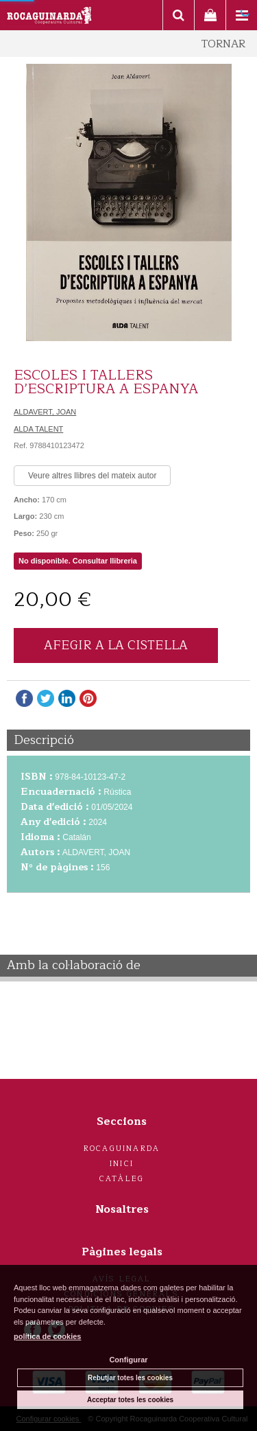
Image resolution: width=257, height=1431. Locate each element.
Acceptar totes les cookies (130, 1400)
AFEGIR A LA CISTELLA (116, 645)
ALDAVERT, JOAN (45, 412)
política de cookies (47, 1336)
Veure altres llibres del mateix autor (92, 475)
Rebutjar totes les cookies (130, 1378)
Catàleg (121, 1178)
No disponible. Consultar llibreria (78, 561)
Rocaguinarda (122, 1148)
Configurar (128, 1360)
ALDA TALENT (38, 429)
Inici (122, 1163)
